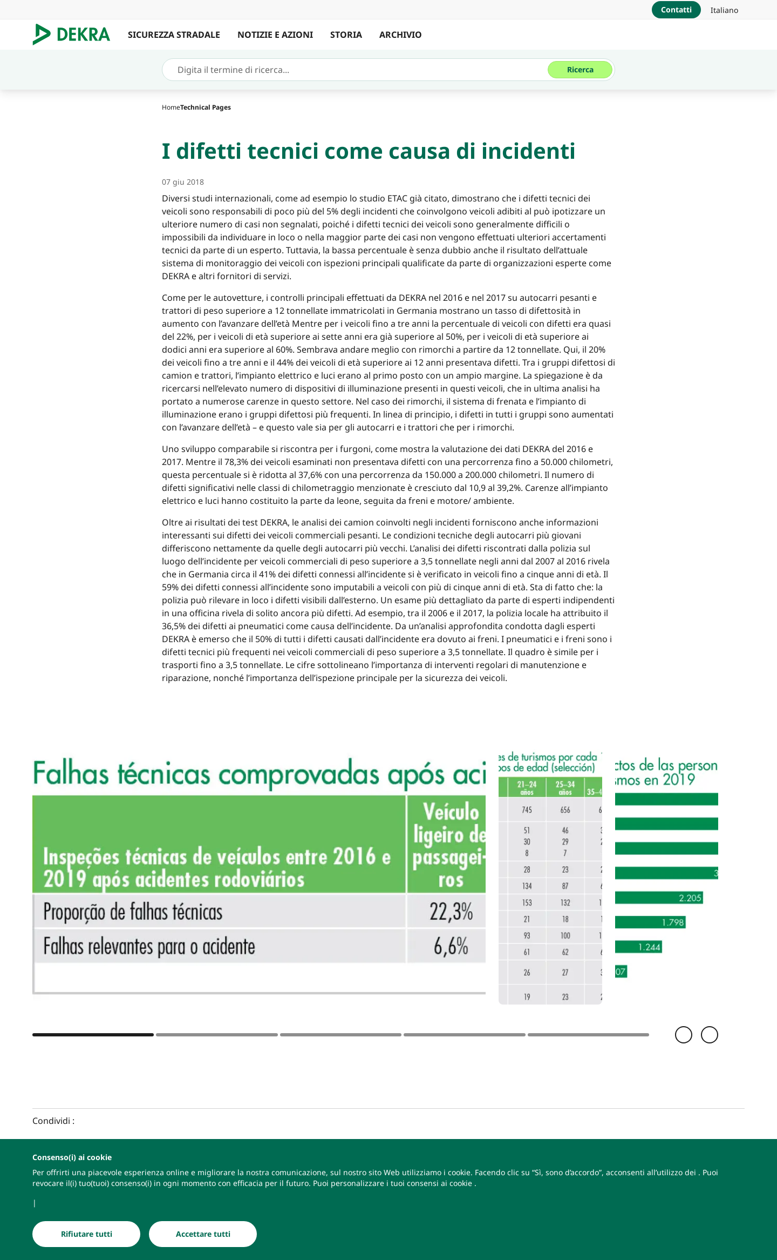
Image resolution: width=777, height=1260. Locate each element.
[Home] (171, 107)
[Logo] (75, 34)
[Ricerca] (580, 69)
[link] (724, 9)
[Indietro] (683, 1034)
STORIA (346, 35)
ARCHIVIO (400, 35)
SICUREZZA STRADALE (174, 35)
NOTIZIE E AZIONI (275, 35)
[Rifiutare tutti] (86, 1235)
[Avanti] (709, 1034)
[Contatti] (676, 9)
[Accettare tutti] (203, 1235)
